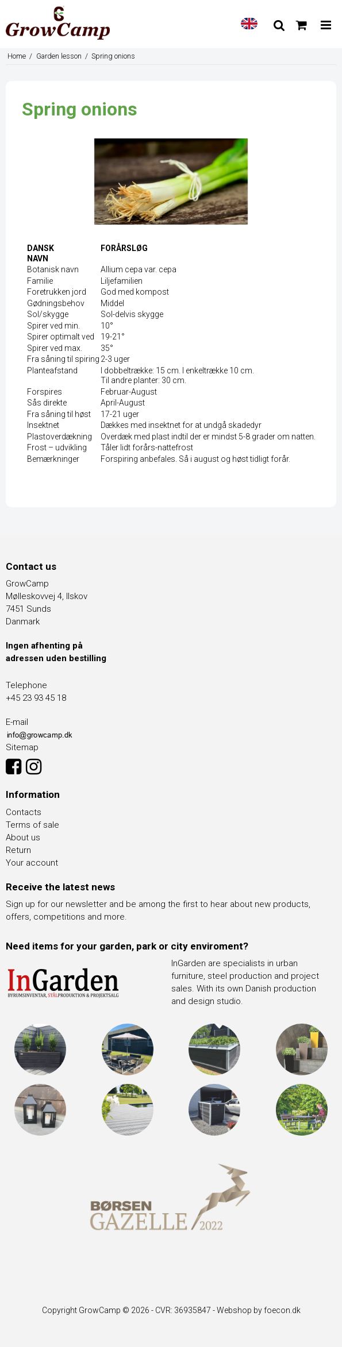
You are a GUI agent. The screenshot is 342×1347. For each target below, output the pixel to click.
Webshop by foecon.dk (259, 1310)
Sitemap (22, 747)
